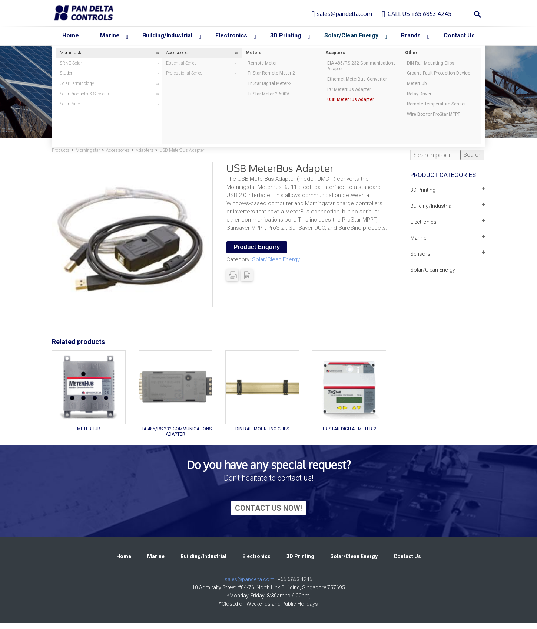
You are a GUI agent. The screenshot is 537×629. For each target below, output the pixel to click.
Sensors (420, 254)
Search (472, 154)
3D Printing (422, 190)
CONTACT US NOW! (268, 508)
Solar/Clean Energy (276, 259)
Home (123, 556)
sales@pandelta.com (344, 13)
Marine (418, 238)
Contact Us (407, 556)
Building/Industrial (431, 206)
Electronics (423, 222)
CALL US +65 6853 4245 (419, 13)
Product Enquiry (257, 247)
